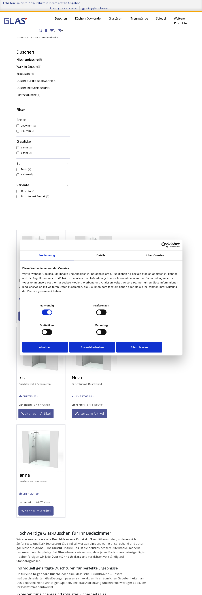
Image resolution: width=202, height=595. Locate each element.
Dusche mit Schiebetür (33, 83)
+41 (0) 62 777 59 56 (153, 3)
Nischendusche (29, 50)
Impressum (59, 498)
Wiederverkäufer (129, 498)
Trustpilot (174, 466)
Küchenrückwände (69, 14)
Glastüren (96, 14)
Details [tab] (101, 265)
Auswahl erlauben (100, 337)
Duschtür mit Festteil (35, 192)
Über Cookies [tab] (155, 265)
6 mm (26, 143)
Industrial (28, 170)
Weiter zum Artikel (79, 135)
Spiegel (142, 14)
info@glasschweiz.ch (186, 3)
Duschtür (28, 186)
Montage (91, 507)
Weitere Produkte (161, 16)
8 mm (26, 148)
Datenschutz (60, 502)
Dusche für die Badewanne (34, 74)
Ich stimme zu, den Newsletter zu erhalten (43, 570)
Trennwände (120, 14)
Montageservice (160, 403)
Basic (26, 164)
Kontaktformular (103, 433)
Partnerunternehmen (132, 493)
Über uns (58, 493)
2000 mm (28, 121)
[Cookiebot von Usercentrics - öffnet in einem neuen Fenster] (164, 255)
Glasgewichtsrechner (98, 502)
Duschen (42, 14)
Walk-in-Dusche (28, 57)
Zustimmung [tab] (47, 265)
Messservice (150, 357)
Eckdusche (25, 64)
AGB (55, 507)
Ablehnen (48, 337)
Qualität (57, 512)
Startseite (21, 28)
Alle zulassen (153, 337)
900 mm (28, 126)
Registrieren (26, 502)
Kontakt (91, 493)
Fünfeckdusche (28, 90)
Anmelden (25, 497)
